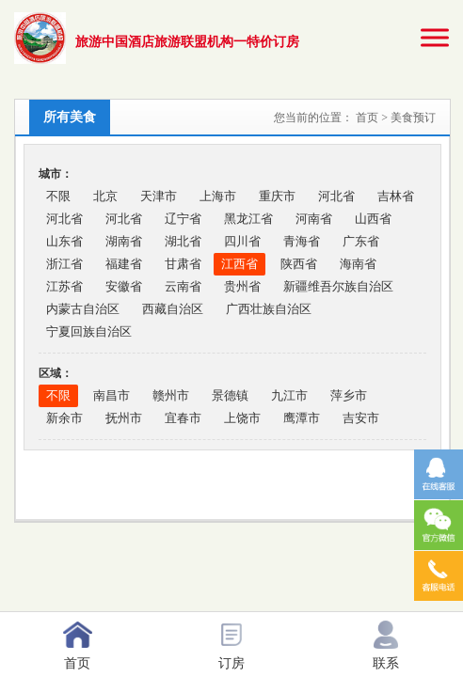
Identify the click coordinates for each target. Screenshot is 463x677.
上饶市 (242, 418)
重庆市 (277, 196)
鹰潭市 (301, 418)
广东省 (361, 241)
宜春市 (183, 418)
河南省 (313, 219)
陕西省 (298, 264)
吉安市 (361, 418)
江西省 (239, 264)
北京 (105, 196)
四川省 (242, 241)
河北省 (336, 196)
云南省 (183, 286)
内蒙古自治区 (83, 309)
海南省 (358, 264)
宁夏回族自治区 (89, 331)
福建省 (123, 264)
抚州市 (123, 418)
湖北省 (183, 241)
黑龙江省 (248, 219)
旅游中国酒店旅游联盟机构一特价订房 (187, 42)
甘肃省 (183, 264)
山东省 (64, 241)
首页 (368, 117)
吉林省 (395, 196)
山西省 (373, 219)
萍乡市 (348, 395)
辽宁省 (183, 219)
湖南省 (123, 241)
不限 (58, 196)
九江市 (289, 395)
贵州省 (242, 286)
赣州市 (170, 395)
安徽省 (123, 286)
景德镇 (230, 395)
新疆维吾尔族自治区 (338, 286)
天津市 (158, 196)
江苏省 (64, 286)
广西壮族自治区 (268, 309)
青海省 (301, 241)
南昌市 (111, 395)
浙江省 (64, 264)
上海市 (218, 196)
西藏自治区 (172, 309)
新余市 (64, 418)
